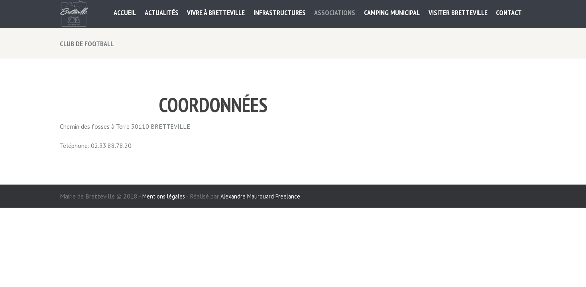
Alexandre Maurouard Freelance (266, 196)
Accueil (125, 12)
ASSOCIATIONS (334, 12)
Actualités (162, 12)
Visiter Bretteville (458, 12)
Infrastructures (280, 12)
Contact (509, 12)
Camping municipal (392, 12)
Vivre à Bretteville (216, 12)
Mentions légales (165, 196)
